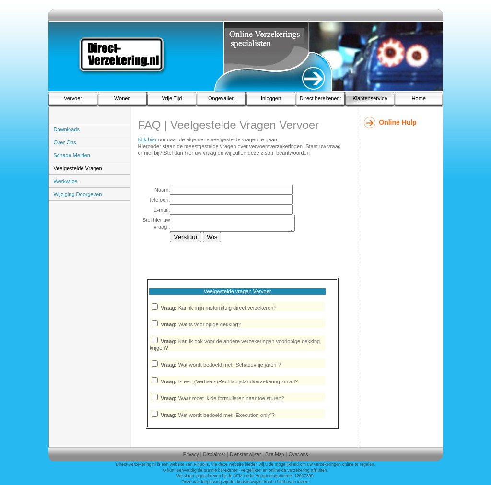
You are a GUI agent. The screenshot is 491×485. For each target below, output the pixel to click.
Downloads (67, 129)
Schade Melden (72, 155)
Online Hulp (398, 122)
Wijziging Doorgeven (78, 194)
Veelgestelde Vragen (78, 168)
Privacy (191, 454)
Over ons (298, 454)
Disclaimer (214, 454)
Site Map (274, 454)
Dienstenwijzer (245, 454)
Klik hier (147, 139)
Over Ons (65, 142)
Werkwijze (66, 181)
